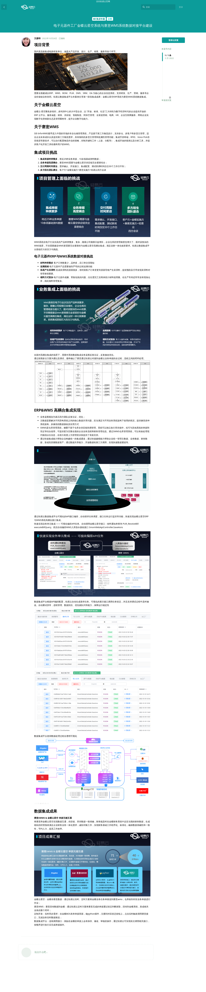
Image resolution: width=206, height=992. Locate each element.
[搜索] (158, 7)
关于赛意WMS (169, 947)
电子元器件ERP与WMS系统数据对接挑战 (174, 957)
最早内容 (166, 48)
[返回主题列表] (4, 7)
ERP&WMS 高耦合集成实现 (173, 965)
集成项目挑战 (169, 950)
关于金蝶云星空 (170, 943)
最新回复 (166, 100)
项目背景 (167, 940)
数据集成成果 (169, 970)
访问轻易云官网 (103, 1)
